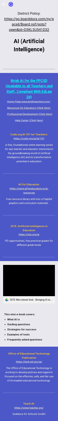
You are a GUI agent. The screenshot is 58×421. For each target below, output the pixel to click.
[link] (29, 284)
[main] (29, 22)
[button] (3, 4)
